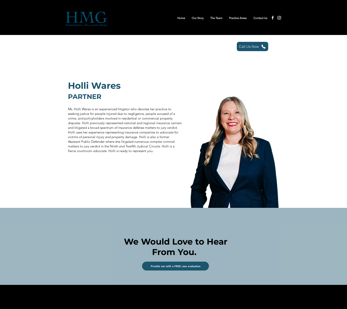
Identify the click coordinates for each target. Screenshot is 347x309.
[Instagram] (279, 17)
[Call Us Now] (252, 46)
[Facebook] (272, 17)
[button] (175, 266)
